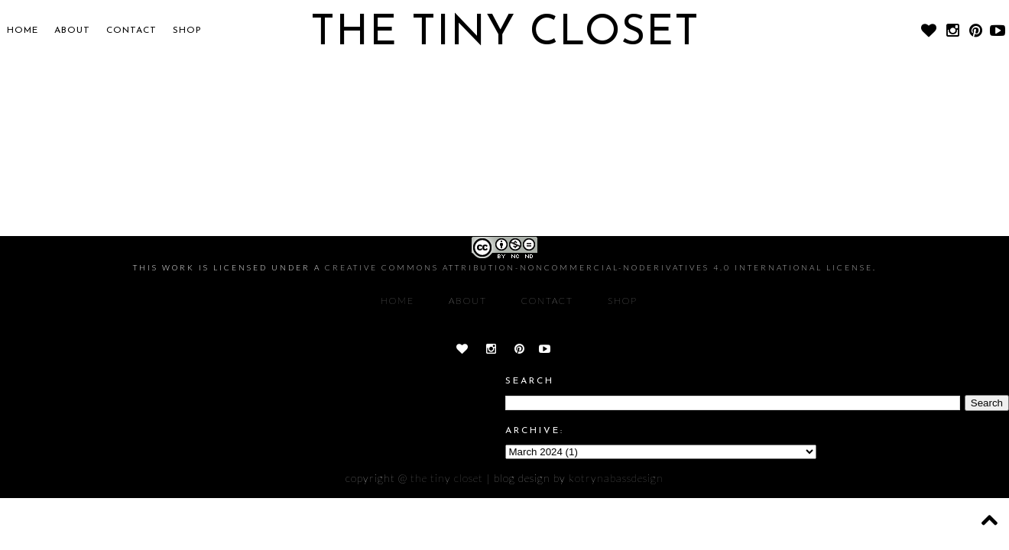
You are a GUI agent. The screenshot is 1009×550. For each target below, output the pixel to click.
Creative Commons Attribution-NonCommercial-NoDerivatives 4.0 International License (599, 267)
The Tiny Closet (446, 477)
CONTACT (131, 30)
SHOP (187, 30)
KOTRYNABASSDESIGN (616, 477)
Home (22, 30)
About (72, 30)
